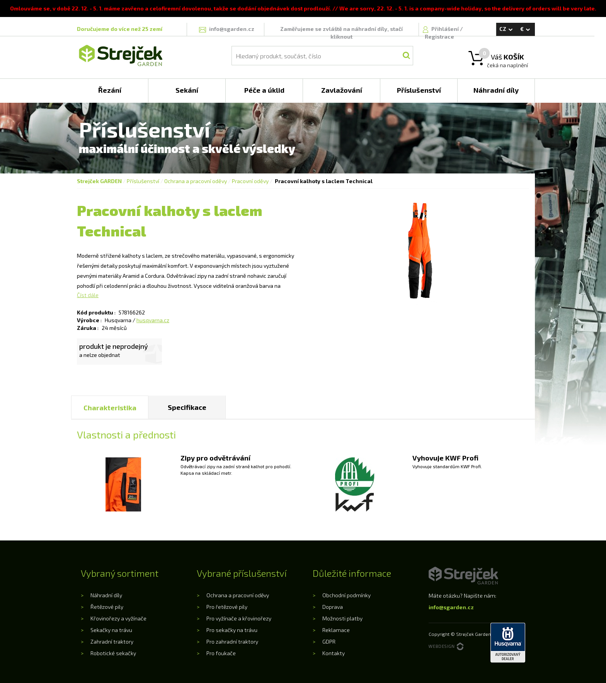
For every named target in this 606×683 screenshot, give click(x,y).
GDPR (328, 641)
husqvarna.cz (152, 320)
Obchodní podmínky (346, 595)
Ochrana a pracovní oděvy (195, 181)
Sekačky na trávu (111, 630)
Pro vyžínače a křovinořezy (238, 618)
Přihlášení (445, 28)
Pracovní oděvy (250, 181)
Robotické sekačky (113, 653)
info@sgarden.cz (451, 607)
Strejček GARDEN (99, 181)
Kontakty (333, 653)
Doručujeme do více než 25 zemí (119, 28)
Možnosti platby (342, 618)
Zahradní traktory (111, 641)
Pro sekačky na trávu (231, 630)
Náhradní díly (106, 595)
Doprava (332, 606)
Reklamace (336, 630)
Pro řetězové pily (226, 606)
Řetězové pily (106, 606)
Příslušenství (143, 181)
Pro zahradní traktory (232, 641)
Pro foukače (221, 653)
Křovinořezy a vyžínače (118, 618)
